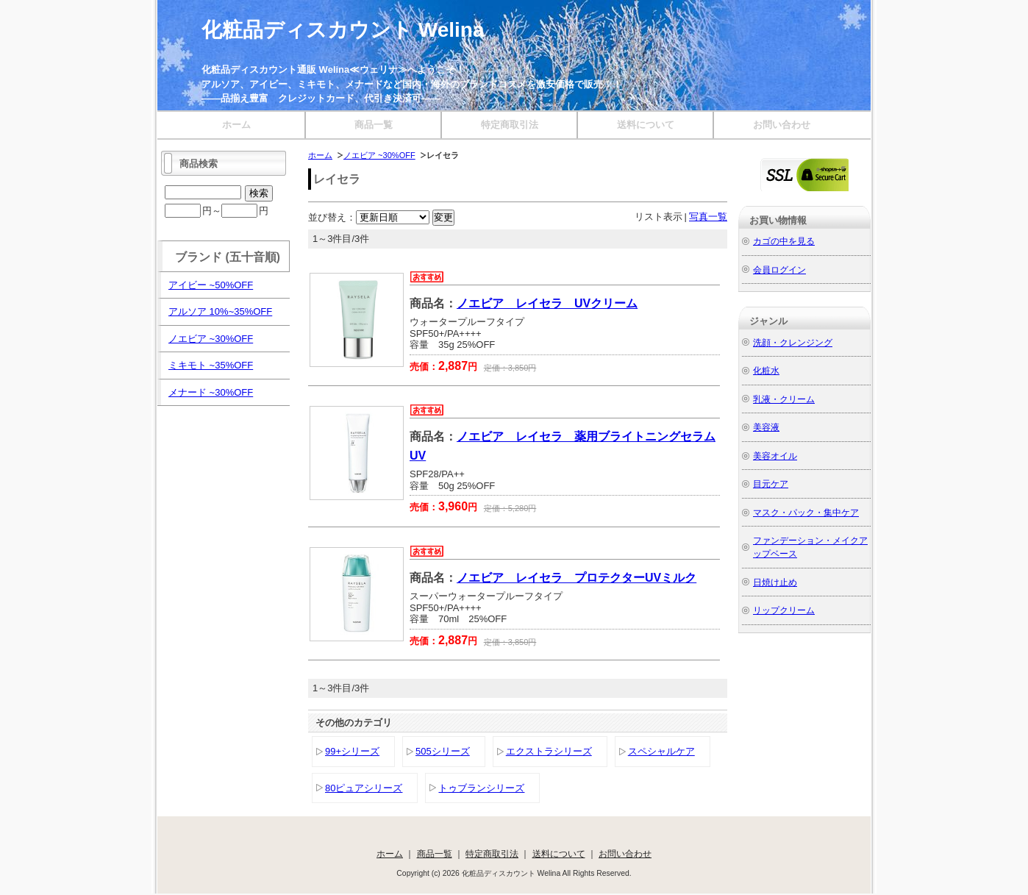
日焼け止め (775, 582)
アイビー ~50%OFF (210, 284)
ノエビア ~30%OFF (379, 155)
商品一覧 (373, 124)
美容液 (766, 427)
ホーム (236, 124)
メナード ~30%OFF (210, 392)
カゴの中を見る (784, 241)
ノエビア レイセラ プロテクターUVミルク (576, 577)
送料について (645, 124)
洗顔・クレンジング (792, 342)
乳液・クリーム (784, 399)
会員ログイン (779, 269)
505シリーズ (442, 751)
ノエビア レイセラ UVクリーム (547, 303)
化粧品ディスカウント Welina (343, 29)
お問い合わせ (781, 124)
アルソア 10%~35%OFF (220, 311)
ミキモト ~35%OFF (210, 365)
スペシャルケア (661, 751)
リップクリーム (784, 610)
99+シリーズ (352, 751)
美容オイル (775, 455)
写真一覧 (708, 216)
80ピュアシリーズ (363, 788)
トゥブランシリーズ (481, 788)
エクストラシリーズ (549, 751)
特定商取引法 (509, 124)
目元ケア (770, 483)
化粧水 (766, 370)
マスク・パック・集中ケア (806, 512)
